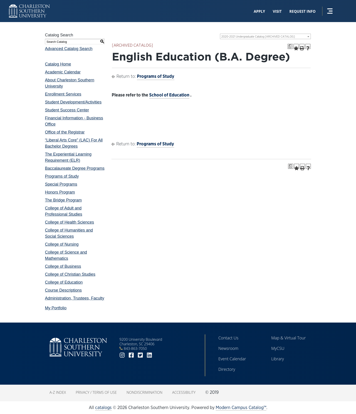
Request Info (302, 11)
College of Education (64, 282)
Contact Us (228, 338)
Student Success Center (67, 110)
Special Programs (61, 184)
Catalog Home (58, 64)
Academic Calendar (63, 72)
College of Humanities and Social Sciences (69, 233)
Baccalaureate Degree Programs (74, 168)
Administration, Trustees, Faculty (74, 298)
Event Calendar (232, 358)
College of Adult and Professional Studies (63, 211)
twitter (140, 355)
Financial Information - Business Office (74, 121)
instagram (122, 355)
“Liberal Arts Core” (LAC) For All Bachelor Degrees (74, 143)
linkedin (149, 355)
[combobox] (265, 36)
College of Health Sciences (69, 222)
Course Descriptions (63, 290)
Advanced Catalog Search (68, 48)
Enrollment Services (63, 94)
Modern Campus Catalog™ (241, 407)
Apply (259, 11)
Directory (226, 369)
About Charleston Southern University (69, 83)
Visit (277, 11)
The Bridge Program (63, 200)
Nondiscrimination (144, 392)
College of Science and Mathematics (66, 255)
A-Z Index (57, 392)
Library (277, 358)
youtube (158, 355)
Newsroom (228, 348)
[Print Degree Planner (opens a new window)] (290, 46)
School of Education (169, 95)
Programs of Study (62, 176)
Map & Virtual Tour (288, 338)
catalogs (103, 407)
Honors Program (60, 192)
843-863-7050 (135, 348)
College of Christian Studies (70, 274)
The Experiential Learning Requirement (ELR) (68, 157)
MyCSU (277, 348)
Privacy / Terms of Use (96, 392)
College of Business (63, 266)
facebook (131, 355)
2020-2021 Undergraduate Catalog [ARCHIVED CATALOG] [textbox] (258, 36)
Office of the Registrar (65, 132)
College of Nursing (62, 244)
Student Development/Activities (73, 102)
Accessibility (183, 392)
